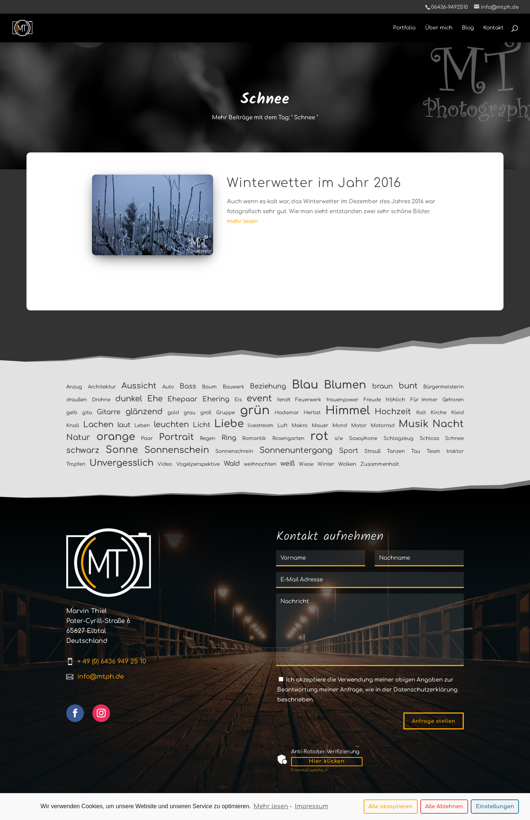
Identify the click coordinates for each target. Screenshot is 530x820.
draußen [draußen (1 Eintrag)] (76, 399)
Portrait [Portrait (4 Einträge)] (176, 437)
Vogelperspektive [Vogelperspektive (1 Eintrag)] (198, 464)
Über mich (438, 28)
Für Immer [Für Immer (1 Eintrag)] (424, 399)
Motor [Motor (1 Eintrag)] (359, 425)
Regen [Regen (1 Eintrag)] (207, 438)
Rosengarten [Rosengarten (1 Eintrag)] (288, 438)
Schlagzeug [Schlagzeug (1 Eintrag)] (398, 438)
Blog (468, 28)
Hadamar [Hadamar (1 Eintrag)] (287, 412)
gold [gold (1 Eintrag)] (173, 412)
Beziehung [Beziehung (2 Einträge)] (268, 386)
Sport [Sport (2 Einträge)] (348, 450)
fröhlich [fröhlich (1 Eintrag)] (395, 399)
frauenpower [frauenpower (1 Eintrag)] (342, 399)
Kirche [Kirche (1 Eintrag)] (438, 412)
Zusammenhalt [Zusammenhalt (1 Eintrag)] (379, 464)
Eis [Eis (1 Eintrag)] (238, 399)
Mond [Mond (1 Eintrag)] (339, 425)
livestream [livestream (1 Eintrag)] (260, 425)
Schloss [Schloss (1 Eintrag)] (429, 438)
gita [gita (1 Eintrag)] (87, 412)
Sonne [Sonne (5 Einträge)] (122, 449)
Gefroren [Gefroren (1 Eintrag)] (453, 399)
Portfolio (404, 28)
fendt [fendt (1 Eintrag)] (283, 399)
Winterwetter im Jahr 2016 (314, 183)
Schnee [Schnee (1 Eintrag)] (454, 438)
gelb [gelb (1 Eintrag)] (71, 412)
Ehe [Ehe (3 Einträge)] (155, 398)
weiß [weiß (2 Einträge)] (287, 463)
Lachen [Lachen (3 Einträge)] (98, 424)
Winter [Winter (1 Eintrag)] (326, 464)
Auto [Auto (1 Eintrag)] (168, 387)
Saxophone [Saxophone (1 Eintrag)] (363, 438)
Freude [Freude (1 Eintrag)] (372, 399)
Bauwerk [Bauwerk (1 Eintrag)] (233, 387)
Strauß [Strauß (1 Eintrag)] (372, 451)
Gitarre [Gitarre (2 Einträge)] (108, 412)
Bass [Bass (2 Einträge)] (188, 386)
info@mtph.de (100, 676)
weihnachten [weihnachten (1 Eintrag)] (260, 464)
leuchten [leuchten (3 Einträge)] (171, 424)
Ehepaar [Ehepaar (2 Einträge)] (182, 399)
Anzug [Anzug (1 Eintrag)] (74, 387)
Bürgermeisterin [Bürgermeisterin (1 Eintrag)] (443, 387)
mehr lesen (242, 221)
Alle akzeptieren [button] (390, 807)
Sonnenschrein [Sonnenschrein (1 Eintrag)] (234, 451)
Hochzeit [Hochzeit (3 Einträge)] (393, 411)
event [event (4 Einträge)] (259, 399)
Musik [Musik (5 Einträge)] (413, 424)
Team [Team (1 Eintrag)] (433, 451)
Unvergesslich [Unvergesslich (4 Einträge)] (121, 463)
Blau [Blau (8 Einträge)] (305, 385)
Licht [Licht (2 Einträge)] (201, 425)
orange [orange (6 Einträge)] (115, 437)
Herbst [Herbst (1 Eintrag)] (312, 412)
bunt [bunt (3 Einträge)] (408, 385)
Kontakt (493, 28)
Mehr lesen (271, 807)
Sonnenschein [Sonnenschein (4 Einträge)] (176, 450)
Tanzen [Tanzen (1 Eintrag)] (396, 451)
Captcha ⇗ (309, 770)
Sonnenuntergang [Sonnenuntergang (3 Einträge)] (295, 450)
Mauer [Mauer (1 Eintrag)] (320, 425)
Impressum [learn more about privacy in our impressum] (311, 807)
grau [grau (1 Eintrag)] (189, 412)
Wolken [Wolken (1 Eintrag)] (347, 464)
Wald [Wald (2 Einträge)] (232, 463)
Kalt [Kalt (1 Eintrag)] (421, 412)
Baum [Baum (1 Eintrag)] (209, 387)
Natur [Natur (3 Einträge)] (78, 437)
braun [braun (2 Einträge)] (382, 386)
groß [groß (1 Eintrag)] (205, 412)
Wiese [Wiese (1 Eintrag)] (306, 464)
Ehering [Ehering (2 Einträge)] (215, 399)
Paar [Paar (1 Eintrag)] (147, 438)
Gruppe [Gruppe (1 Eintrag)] (225, 412)
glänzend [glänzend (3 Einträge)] (144, 411)
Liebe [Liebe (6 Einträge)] (229, 424)
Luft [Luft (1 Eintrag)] (282, 425)
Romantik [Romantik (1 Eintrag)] (254, 438)
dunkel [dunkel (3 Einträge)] (128, 398)
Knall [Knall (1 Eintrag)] (72, 425)
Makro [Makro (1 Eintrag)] (300, 425)
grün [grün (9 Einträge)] (255, 410)
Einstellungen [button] (495, 807)
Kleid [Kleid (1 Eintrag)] (457, 412)
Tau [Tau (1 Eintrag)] (415, 451)
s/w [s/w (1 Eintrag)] (339, 438)
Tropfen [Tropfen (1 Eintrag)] (75, 464)
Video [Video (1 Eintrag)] (165, 464)
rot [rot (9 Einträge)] (319, 436)
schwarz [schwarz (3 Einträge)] (82, 450)
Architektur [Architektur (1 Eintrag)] (102, 387)
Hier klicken (327, 761)
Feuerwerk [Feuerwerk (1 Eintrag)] (308, 399)
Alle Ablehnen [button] (444, 807)
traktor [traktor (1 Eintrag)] (455, 451)
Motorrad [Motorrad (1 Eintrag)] (383, 425)
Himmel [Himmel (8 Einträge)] (347, 410)
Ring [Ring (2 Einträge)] (229, 437)
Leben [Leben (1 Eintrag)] (142, 425)
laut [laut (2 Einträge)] (123, 425)
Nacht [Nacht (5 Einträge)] (448, 424)
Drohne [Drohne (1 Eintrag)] (101, 399)
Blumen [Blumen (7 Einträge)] (345, 385)
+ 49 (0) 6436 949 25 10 (111, 661)
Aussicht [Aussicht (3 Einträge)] (138, 385)
